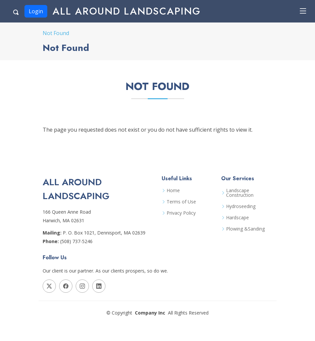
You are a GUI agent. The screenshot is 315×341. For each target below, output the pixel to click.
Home (173, 190)
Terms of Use (181, 201)
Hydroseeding (241, 206)
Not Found (56, 33)
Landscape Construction (240, 192)
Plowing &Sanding (245, 229)
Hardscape (237, 217)
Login (36, 11)
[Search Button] (16, 11)
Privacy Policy (181, 213)
